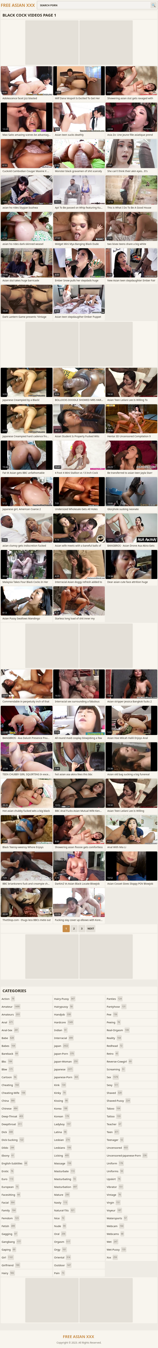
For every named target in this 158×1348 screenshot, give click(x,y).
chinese (10, 1108)
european (10, 1186)
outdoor (62, 1265)
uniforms (115, 1171)
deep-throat (13, 1116)
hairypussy (63, 1006)
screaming (116, 1069)
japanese (63, 1069)
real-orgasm (118, 1030)
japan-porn (64, 1053)
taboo (114, 1108)
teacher (114, 1124)
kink (60, 1085)
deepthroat (12, 1124)
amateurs (11, 1014)
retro (113, 1053)
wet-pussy (116, 1249)
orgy (60, 1249)
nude (60, 1226)
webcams (115, 1234)
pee (112, 1014)
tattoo (114, 1116)
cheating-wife (14, 1092)
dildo (8, 1147)
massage (63, 1163)
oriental (62, 1257)
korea (61, 1108)
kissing (61, 1100)
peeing (114, 1022)
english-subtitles (15, 1163)
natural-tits (64, 1210)
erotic (8, 1171)
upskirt (114, 1179)
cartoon (9, 1077)
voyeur (114, 1210)
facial (8, 1202)
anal (8, 1022)
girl (8, 1257)
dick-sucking (13, 1139)
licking (62, 1155)
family (9, 1210)
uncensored (118, 1147)
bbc (7, 1061)
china (8, 1100)
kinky (60, 1092)
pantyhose (117, 1006)
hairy (8, 1273)
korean (62, 1116)
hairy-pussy (64, 998)
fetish (9, 1226)
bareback (10, 1053)
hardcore (64, 1022)
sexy (113, 1085)
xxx (112, 1257)
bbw (8, 1069)
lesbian (62, 1139)
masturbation (66, 1186)
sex (113, 1077)
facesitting (11, 1194)
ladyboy (62, 1124)
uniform (115, 1163)
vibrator (115, 1186)
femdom (10, 1218)
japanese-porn (66, 1077)
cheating (11, 1085)
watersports (117, 1218)
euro (8, 1179)
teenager (115, 1139)
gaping (9, 1249)
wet (112, 1241)
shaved (115, 1092)
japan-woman (66, 1061)
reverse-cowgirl (119, 1061)
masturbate (64, 1171)
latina (60, 1132)
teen (113, 1132)
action (8, 998)
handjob (63, 1014)
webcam (115, 1226)
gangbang (11, 1241)
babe (8, 1038)
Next (91, 928)
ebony (8, 1155)
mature (62, 1194)
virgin (114, 1202)
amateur (11, 1006)
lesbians (63, 1147)
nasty (61, 1202)
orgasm (62, 1241)
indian (61, 1030)
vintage (114, 1194)
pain (59, 1273)
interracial (64, 1038)
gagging (10, 1234)
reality (114, 1038)
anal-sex (10, 1030)
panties (115, 998)
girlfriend (11, 1265)
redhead (115, 1045)
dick (8, 1132)
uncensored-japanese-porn (127, 1155)
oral (60, 1234)
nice (59, 1218)
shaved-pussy (119, 1100)
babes (9, 1045)
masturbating (65, 1179)
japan (61, 1045)
